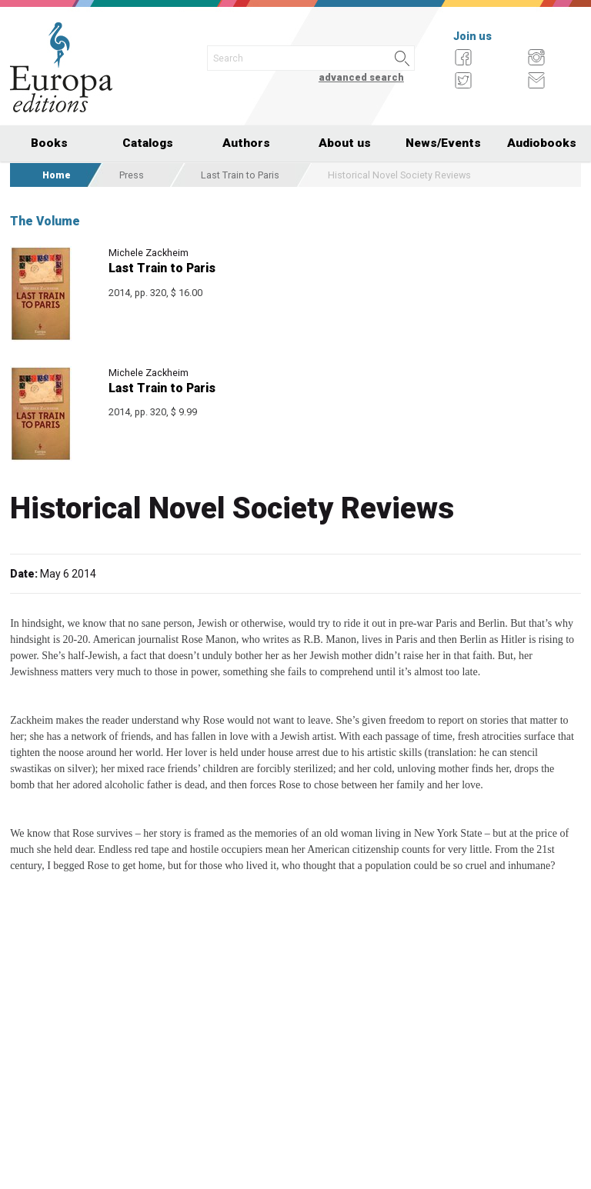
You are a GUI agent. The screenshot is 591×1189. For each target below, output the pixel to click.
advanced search (361, 77)
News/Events (443, 143)
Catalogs (147, 143)
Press (131, 175)
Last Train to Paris (240, 175)
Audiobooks (541, 143)
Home (56, 175)
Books (49, 143)
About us (345, 143)
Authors (246, 143)
